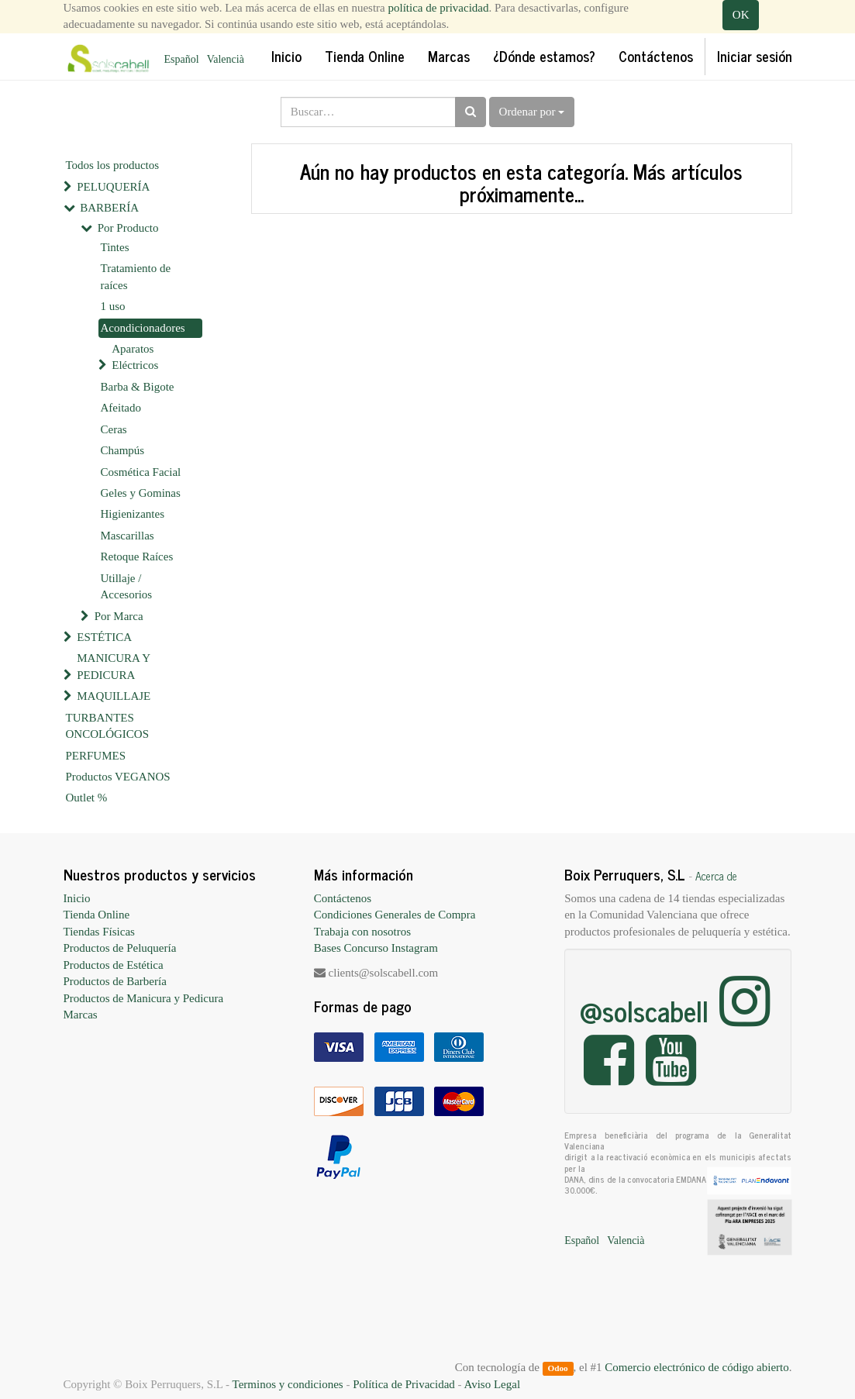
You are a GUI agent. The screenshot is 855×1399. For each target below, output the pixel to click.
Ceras (114, 429)
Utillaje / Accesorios (127, 586)
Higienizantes (132, 514)
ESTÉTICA (104, 637)
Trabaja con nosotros (362, 931)
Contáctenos (342, 898)
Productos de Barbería (115, 981)
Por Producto (128, 228)
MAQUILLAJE (113, 696)
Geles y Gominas (141, 493)
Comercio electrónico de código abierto (696, 1367)
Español (181, 59)
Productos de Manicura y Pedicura (144, 998)
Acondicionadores (143, 328)
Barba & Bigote (137, 387)
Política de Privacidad (404, 1384)
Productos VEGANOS (118, 776)
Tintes (115, 247)
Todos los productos (113, 165)
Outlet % (87, 797)
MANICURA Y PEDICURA (113, 666)
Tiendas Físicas (99, 931)
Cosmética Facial (141, 472)
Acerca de (716, 876)
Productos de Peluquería (120, 948)
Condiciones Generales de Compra (395, 914)
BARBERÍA (109, 208)
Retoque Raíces (137, 556)
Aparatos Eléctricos (135, 357)
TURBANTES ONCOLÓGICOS (108, 726)
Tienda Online (97, 914)
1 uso (113, 306)
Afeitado (121, 407)
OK (741, 15)
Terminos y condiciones (288, 1384)
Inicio (77, 898)
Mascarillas (127, 535)
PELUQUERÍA (113, 187)
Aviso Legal (492, 1384)
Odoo (557, 1368)
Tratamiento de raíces (136, 276)
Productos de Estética (114, 965)
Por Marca (119, 616)
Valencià (225, 59)
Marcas (81, 1014)
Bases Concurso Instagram (376, 948)
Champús (123, 450)
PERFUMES (96, 755)
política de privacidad (438, 8)
